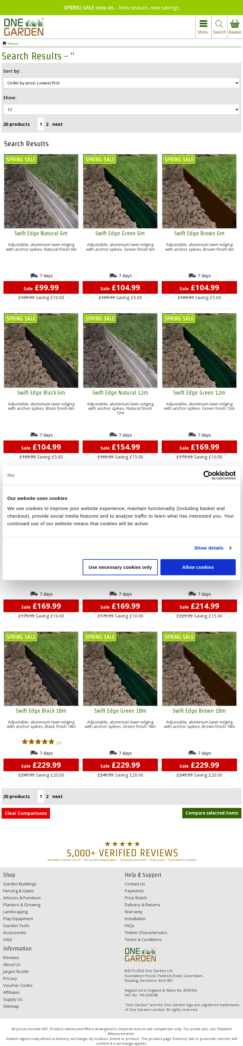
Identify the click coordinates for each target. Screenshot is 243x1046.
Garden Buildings (19, 884)
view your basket (235, 27)
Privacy (10, 978)
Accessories (14, 932)
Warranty (134, 911)
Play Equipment (18, 918)
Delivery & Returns (142, 905)
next (57, 124)
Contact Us (135, 884)
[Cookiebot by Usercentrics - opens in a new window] (208, 475)
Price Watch (136, 898)
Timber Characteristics (146, 932)
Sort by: (12, 71)
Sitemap (11, 1006)
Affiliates (11, 992)
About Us (12, 964)
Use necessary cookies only (120, 567)
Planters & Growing (21, 905)
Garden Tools (16, 925)
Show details (209, 548)
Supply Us (12, 999)
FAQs (129, 925)
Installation (135, 918)
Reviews (11, 957)
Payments (134, 891)
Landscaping (15, 911)
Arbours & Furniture (22, 898)
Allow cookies (198, 567)
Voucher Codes (18, 985)
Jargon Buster (16, 971)
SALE (7, 939)
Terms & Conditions (143, 939)
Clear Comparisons (26, 813)
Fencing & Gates (18, 891)
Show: (9, 98)
